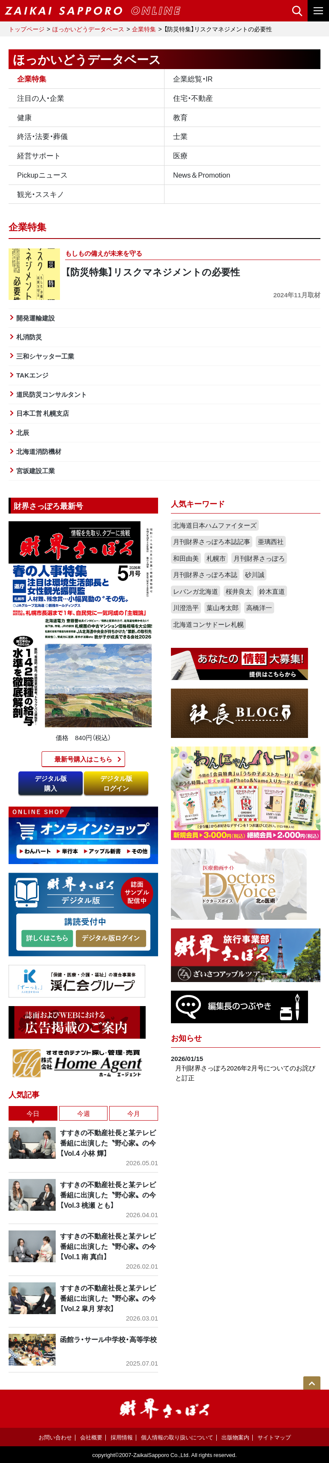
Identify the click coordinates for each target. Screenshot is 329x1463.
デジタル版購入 (51, 783)
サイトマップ (274, 1437)
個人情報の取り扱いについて (177, 1437)
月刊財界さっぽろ (259, 558)
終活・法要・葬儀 (42, 136)
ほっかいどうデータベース (88, 28)
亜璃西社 (271, 541)
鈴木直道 (272, 591)
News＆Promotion (201, 174)
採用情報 (122, 1437)
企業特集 (144, 28)
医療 (180, 155)
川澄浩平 (186, 607)
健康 (24, 117)
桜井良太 (238, 591)
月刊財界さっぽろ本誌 (205, 574)
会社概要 (91, 1437)
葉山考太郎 (222, 607)
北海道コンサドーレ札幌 (208, 624)
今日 (33, 1113)
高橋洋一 (259, 607)
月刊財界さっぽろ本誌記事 (211, 541)
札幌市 (216, 558)
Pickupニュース (42, 174)
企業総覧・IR (193, 78)
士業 (180, 136)
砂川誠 (254, 574)
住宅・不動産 (193, 98)
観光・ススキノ (40, 194)
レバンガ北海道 (195, 591)
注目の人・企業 (40, 98)
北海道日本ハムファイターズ (215, 525)
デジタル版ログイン (116, 783)
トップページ (27, 28)
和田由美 (186, 558)
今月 (133, 1113)
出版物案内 (235, 1437)
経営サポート (39, 155)
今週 (83, 1113)
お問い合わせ (55, 1437)
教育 (180, 117)
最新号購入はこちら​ (83, 759)
